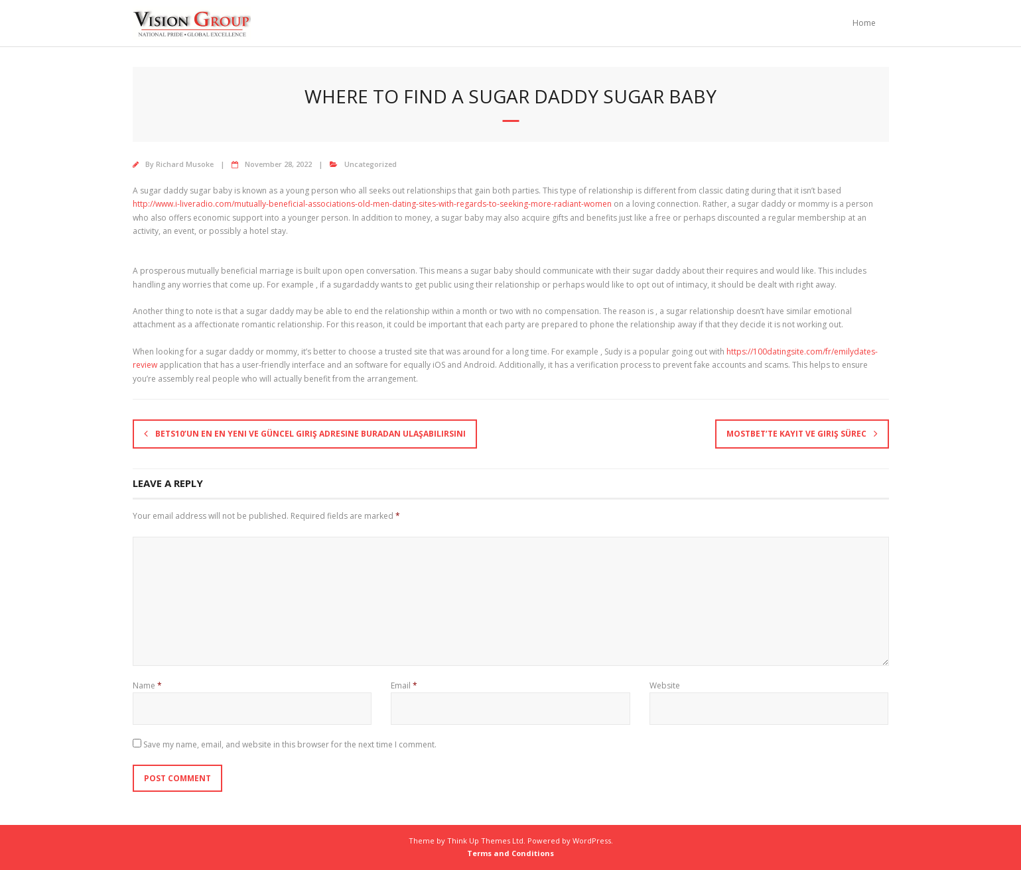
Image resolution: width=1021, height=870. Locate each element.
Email (404, 685)
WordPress (592, 840)
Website (664, 685)
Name (147, 685)
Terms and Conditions (510, 853)
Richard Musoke (185, 164)
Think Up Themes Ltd (485, 840)
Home (864, 22)
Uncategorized (370, 164)
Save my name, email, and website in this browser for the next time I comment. (290, 744)
